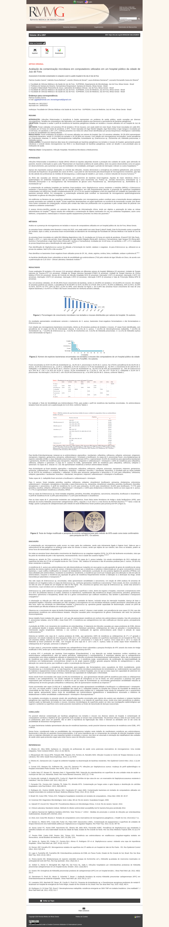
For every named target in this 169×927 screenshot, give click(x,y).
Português (80, 2)
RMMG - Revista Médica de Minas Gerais (47, 14)
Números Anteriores (70, 27)
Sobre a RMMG (41, 27)
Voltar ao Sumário (35, 43)
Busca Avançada (125, 20)
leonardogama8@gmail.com (61, 100)
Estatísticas (59, 53)
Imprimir (35, 53)
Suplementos (98, 27)
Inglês (90, 2)
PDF (47, 53)
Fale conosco (84, 911)
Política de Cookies (82, 916)
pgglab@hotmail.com (42, 100)
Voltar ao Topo (48, 901)
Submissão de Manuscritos (128, 27)
